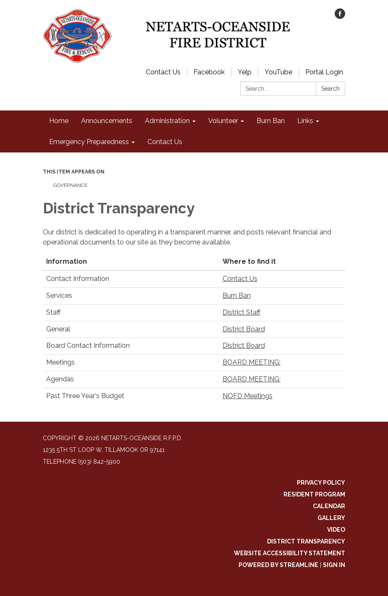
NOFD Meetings (248, 396)
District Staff (241, 312)
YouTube (278, 72)
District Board (244, 329)
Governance (70, 185)
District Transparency (306, 541)
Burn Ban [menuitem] (271, 121)
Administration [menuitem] (167, 121)
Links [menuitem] (305, 121)
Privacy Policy (321, 482)
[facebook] (340, 17)
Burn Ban (237, 295)
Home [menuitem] (58, 121)
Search (330, 88)
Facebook (209, 72)
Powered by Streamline (278, 565)
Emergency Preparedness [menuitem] (89, 142)
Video (336, 529)
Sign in (334, 565)
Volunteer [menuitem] (223, 121)
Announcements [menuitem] (106, 121)
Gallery (331, 518)
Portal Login (324, 72)
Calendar (329, 506)
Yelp (245, 72)
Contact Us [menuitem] (164, 142)
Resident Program (314, 494)
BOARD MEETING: (252, 362)
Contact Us (163, 72)
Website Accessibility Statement (289, 553)
